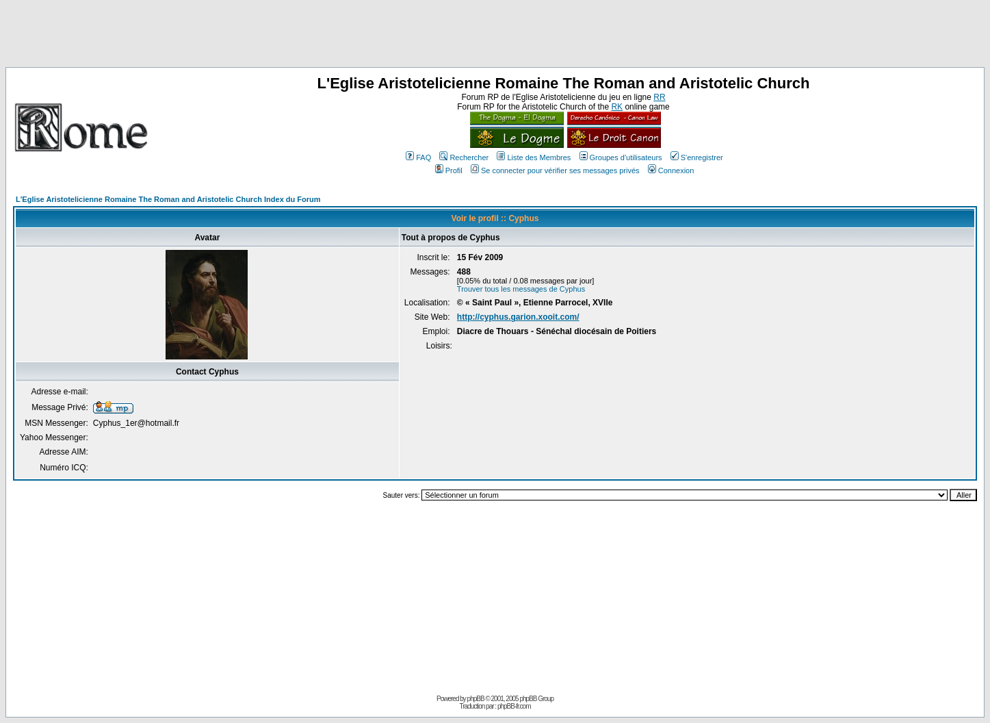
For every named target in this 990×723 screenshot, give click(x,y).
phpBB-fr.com (514, 706)
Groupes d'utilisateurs (620, 157)
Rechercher (464, 157)
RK (617, 107)
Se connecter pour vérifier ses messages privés (555, 170)
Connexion (671, 170)
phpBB (475, 698)
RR (659, 97)
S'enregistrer (696, 157)
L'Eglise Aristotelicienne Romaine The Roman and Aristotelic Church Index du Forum (168, 199)
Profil (449, 170)
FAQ (418, 157)
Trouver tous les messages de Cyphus (521, 289)
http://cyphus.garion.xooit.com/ (518, 317)
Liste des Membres (534, 157)
